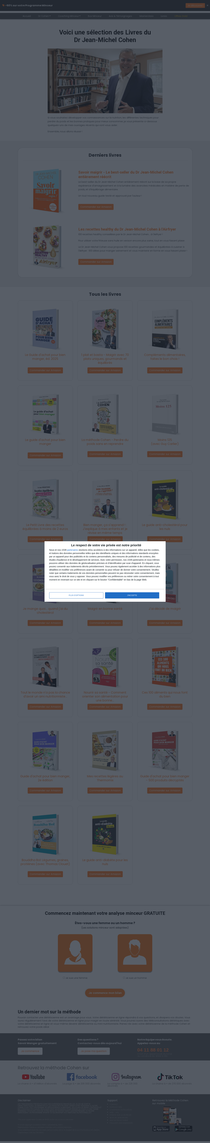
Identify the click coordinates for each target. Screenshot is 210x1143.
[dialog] (105, 571)
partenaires (72, 550)
